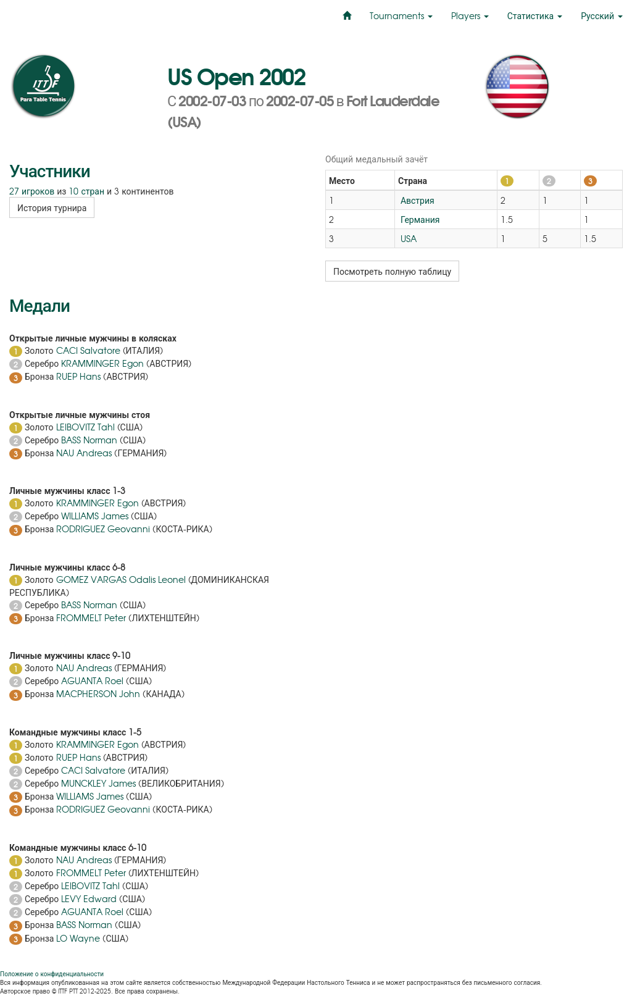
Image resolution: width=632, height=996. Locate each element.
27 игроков (31, 191)
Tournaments (401, 15)
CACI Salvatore (88, 350)
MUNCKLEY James (98, 783)
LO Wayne (78, 938)
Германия (419, 219)
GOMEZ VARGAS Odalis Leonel (121, 579)
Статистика (534, 15)
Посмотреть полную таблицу (392, 271)
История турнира (51, 207)
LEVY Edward (89, 898)
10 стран (86, 191)
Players (470, 15)
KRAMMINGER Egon (102, 363)
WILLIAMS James (94, 515)
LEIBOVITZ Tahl (85, 427)
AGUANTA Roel (92, 680)
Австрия (416, 200)
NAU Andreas (84, 452)
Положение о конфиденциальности (52, 973)
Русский (602, 15)
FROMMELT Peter (91, 617)
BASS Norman (89, 439)
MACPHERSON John (98, 693)
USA (407, 238)
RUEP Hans (78, 376)
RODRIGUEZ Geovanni (103, 528)
